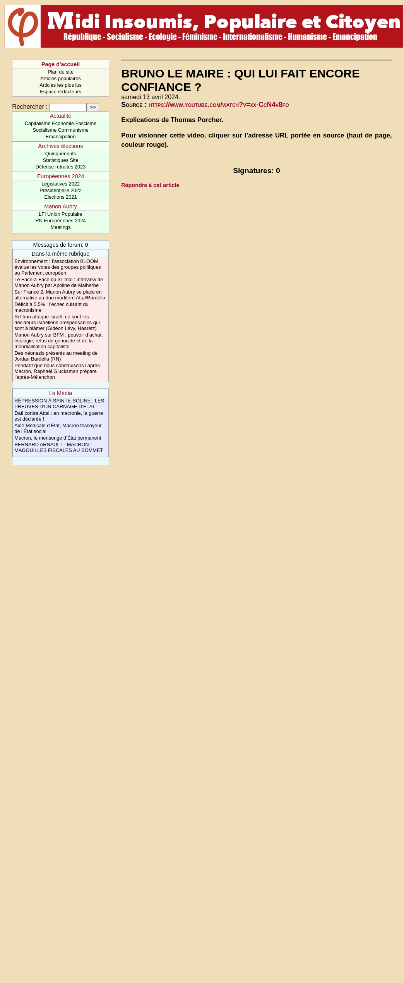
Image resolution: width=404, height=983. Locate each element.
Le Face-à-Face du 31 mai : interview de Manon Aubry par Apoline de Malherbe (58, 282)
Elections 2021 (61, 197)
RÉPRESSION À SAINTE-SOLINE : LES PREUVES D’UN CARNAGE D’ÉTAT (59, 403)
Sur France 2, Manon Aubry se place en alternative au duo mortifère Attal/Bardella (59, 295)
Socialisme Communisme (60, 130)
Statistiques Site (61, 160)
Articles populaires (60, 78)
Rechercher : (30, 106)
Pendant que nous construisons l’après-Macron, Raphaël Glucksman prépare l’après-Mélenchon (57, 371)
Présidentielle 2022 (60, 190)
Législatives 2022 (60, 184)
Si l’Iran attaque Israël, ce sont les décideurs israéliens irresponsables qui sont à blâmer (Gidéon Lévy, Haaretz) (57, 322)
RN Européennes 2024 (60, 220)
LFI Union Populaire (60, 214)
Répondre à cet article (150, 185)
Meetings (61, 227)
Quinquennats (60, 153)
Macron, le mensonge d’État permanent (57, 438)
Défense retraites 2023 (61, 167)
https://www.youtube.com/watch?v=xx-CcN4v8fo (219, 104)
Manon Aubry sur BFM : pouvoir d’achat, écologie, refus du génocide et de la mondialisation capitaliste (58, 340)
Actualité (60, 116)
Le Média (60, 393)
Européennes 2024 (60, 176)
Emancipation (61, 136)
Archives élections (60, 146)
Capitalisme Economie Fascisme (61, 123)
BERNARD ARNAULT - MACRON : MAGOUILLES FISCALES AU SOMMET (58, 447)
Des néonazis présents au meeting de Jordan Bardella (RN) (56, 356)
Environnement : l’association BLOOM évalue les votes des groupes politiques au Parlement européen (57, 267)
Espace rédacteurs (60, 92)
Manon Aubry (60, 206)
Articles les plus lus (60, 85)
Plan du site (61, 72)
